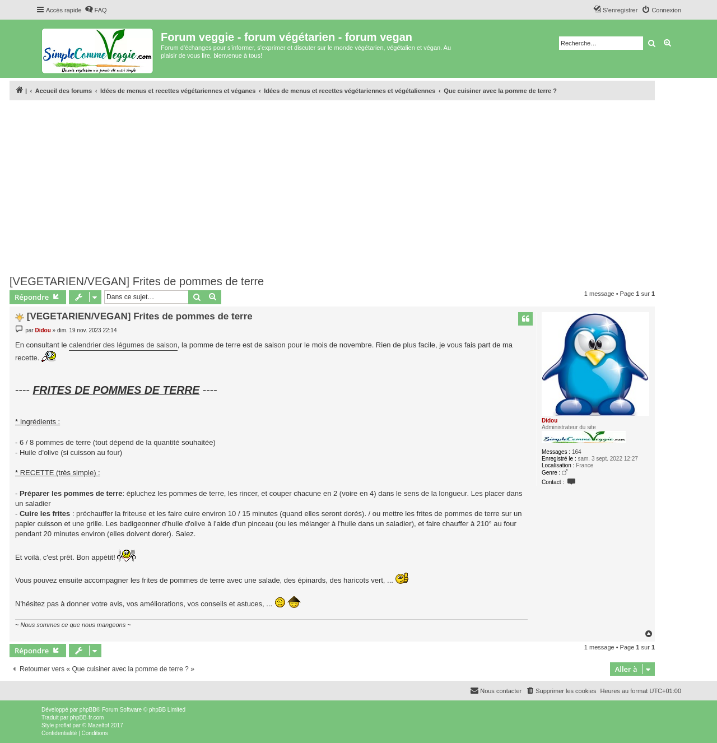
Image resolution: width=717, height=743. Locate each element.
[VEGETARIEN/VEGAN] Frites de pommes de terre (137, 281)
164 (576, 452)
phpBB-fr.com (87, 717)
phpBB (88, 710)
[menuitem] (96, 10)
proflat (63, 725)
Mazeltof (98, 725)
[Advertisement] (332, 187)
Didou (549, 420)
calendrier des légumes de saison (123, 345)
